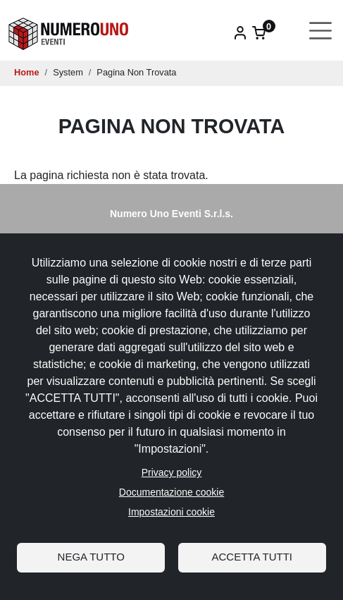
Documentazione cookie (171, 492)
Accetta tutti (252, 557)
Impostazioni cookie (171, 512)
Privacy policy (172, 472)
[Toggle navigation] (320, 30)
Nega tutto (91, 557)
